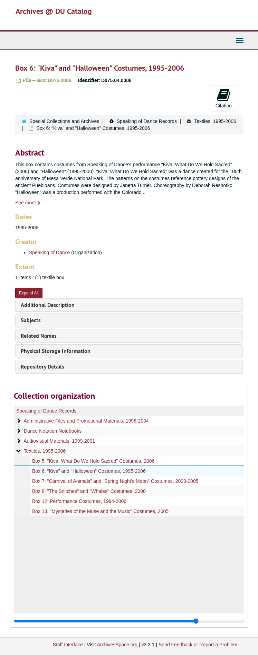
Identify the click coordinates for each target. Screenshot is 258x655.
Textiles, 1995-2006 (215, 121)
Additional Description (48, 305)
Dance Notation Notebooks (53, 431)
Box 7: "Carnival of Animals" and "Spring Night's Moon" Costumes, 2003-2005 (115, 481)
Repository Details (42, 366)
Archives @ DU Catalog (54, 11)
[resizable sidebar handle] (129, 621)
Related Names (39, 335)
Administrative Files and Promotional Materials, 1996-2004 (86, 421)
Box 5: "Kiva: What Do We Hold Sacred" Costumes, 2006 (93, 461)
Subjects (31, 320)
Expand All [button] (29, 293)
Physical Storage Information (55, 351)
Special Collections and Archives (64, 121)
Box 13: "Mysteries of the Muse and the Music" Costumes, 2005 (100, 511)
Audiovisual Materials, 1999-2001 (59, 441)
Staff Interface (68, 644)
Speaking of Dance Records (147, 121)
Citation (224, 98)
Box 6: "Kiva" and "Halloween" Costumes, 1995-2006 (89, 471)
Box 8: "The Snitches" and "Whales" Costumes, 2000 (89, 491)
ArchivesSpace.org (117, 644)
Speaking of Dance (49, 252)
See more (27, 202)
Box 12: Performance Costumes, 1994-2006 (79, 501)
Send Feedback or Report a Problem (198, 644)
